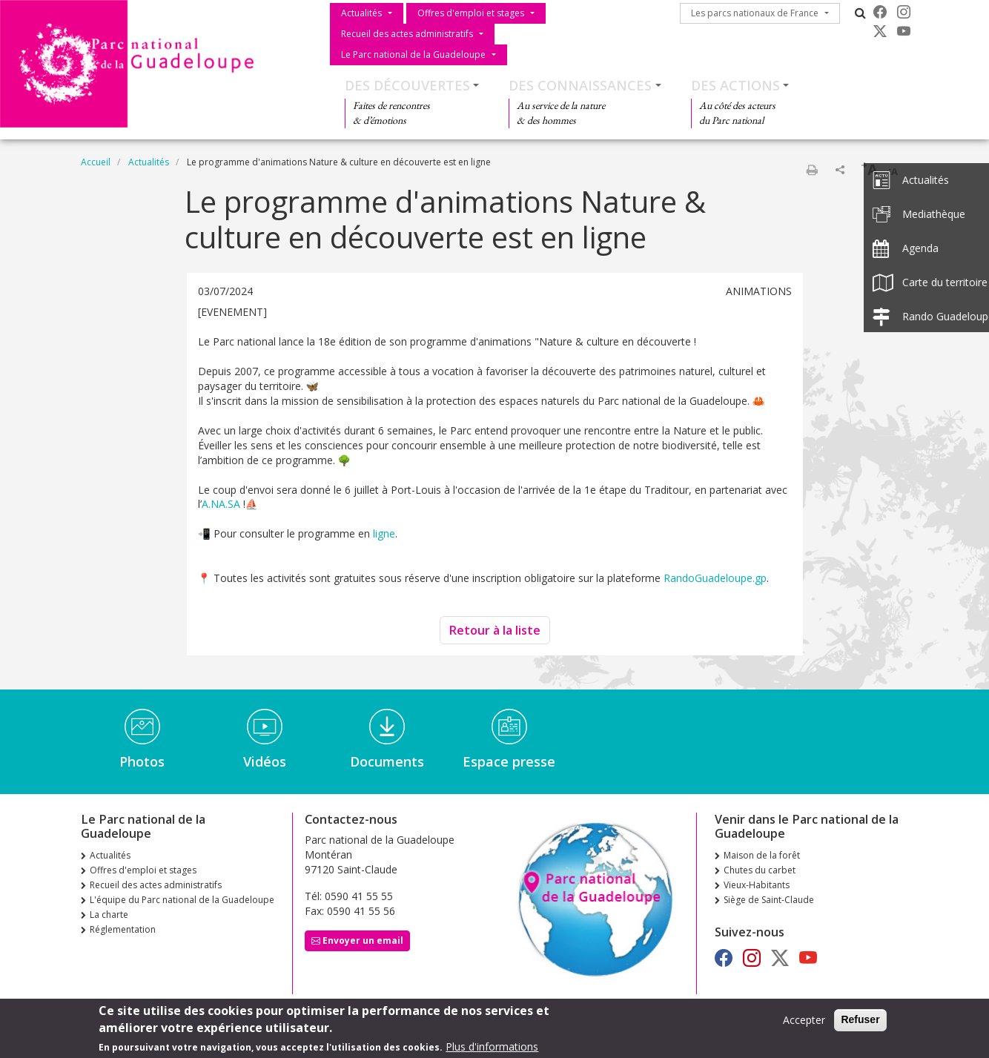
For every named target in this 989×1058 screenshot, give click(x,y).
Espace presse (509, 761)
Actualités (361, 13)
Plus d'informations (492, 1048)
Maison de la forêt (762, 855)
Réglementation (123, 929)
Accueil (95, 162)
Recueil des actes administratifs (407, 33)
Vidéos (264, 761)
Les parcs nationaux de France (754, 13)
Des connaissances (580, 85)
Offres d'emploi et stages (470, 13)
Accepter (804, 1021)
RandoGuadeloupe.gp (715, 578)
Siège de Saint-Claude (769, 899)
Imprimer (811, 169)
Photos (142, 761)
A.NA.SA (221, 504)
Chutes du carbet (760, 870)
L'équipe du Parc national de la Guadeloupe (182, 899)
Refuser (860, 1021)
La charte (109, 914)
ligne (384, 533)
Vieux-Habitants (757, 885)
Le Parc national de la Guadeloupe (413, 54)
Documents (387, 761)
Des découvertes (407, 85)
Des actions (735, 85)
